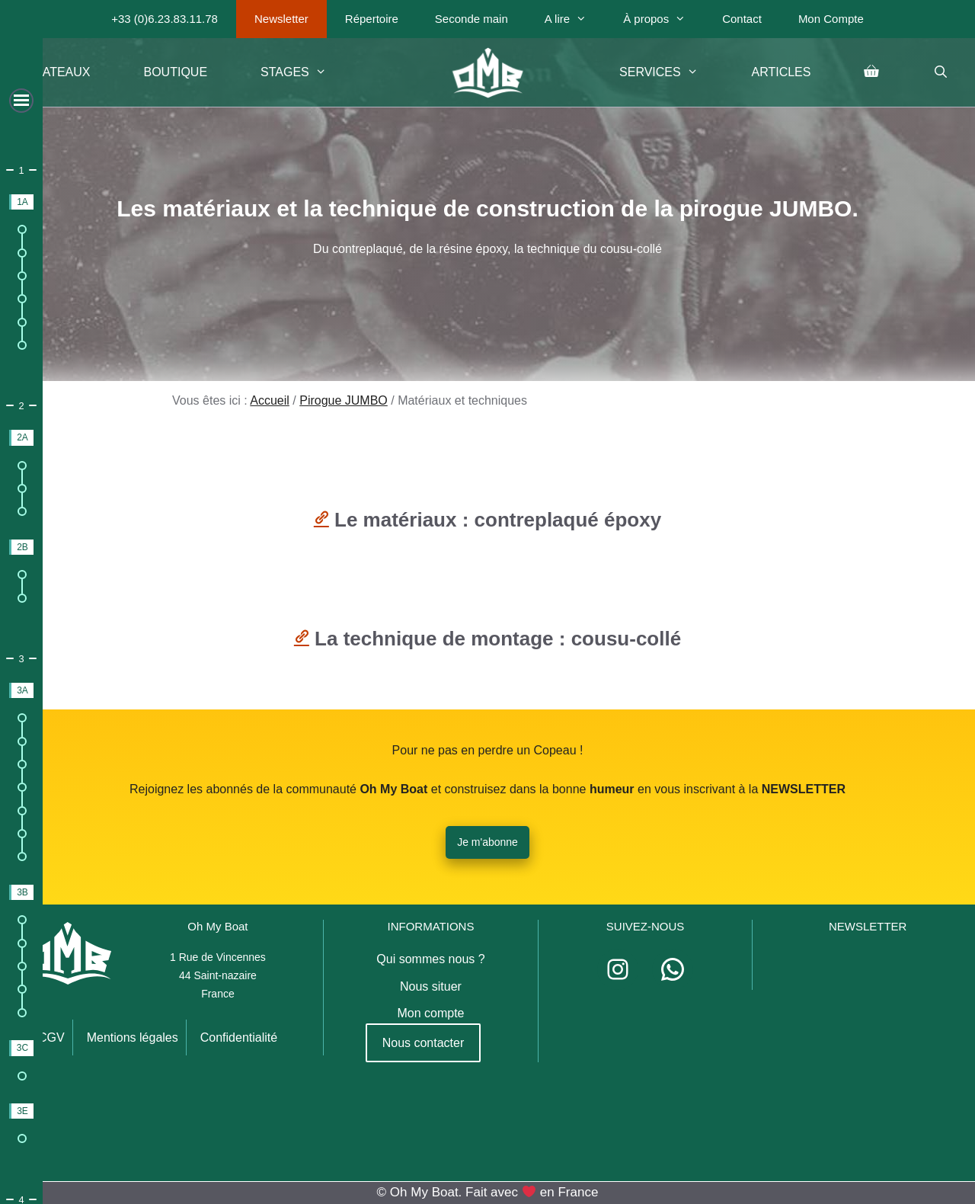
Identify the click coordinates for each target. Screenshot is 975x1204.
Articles (780, 72)
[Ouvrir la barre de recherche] (940, 72)
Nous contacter (423, 1042)
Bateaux (62, 72)
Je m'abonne (487, 842)
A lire (575, 19)
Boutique (176, 72)
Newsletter (281, 18)
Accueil (269, 400)
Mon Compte (831, 18)
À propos (663, 19)
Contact (742, 18)
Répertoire (371, 18)
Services (671, 72)
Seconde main (471, 18)
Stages (307, 72)
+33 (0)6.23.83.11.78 (164, 18)
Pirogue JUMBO (343, 400)
